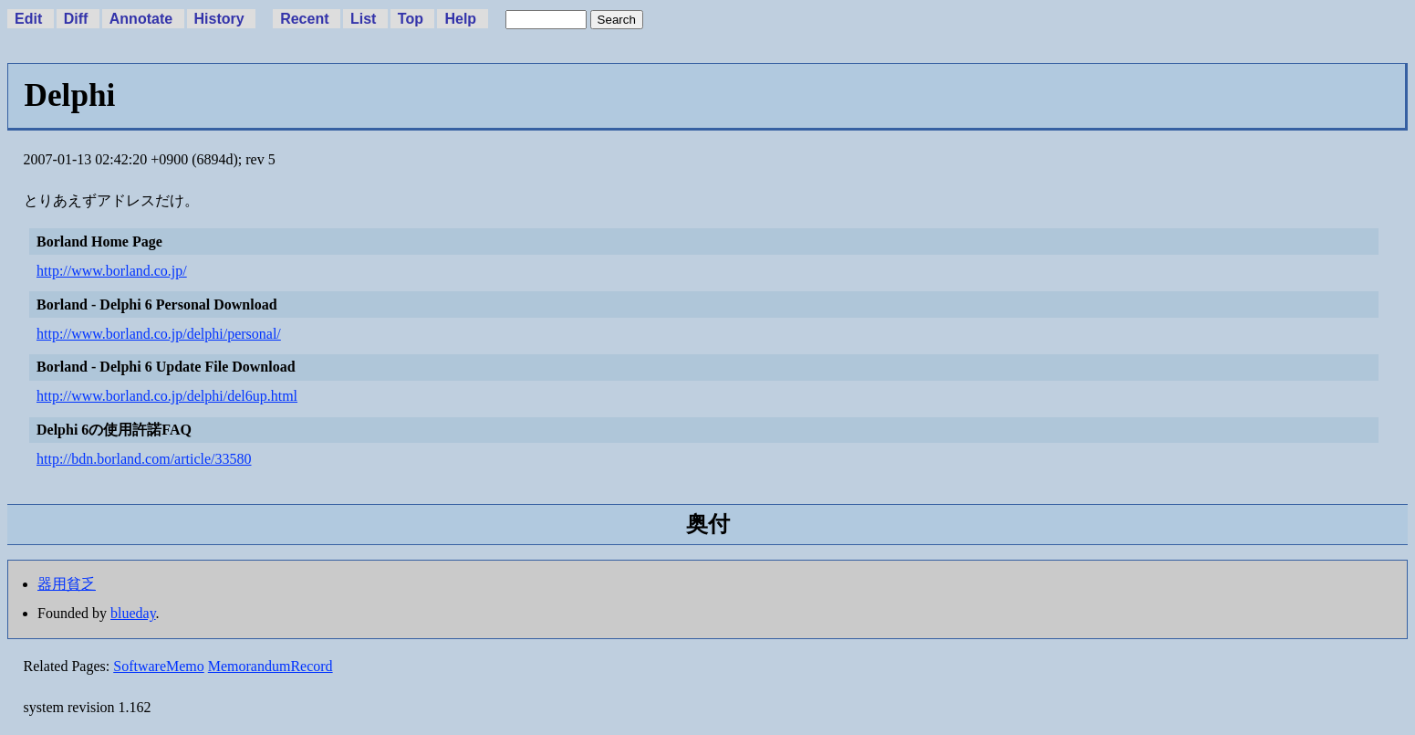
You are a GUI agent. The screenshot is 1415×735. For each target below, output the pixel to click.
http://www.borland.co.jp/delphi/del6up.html (166, 396)
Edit (28, 18)
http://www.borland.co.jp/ (111, 270)
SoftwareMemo (158, 666)
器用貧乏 (66, 584)
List (363, 18)
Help (460, 18)
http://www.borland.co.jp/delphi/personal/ (158, 333)
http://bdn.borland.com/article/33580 (144, 459)
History (219, 18)
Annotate (140, 18)
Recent (304, 18)
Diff (76, 18)
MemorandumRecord (270, 666)
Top (410, 18)
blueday (133, 613)
